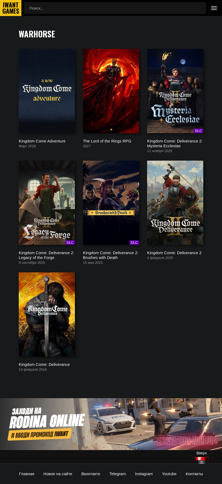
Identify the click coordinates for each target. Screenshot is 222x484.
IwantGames (10, 8)
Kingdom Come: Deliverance (44, 364)
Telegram (117, 473)
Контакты (194, 473)
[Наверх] (202, 460)
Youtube (169, 473)
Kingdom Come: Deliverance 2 (174, 252)
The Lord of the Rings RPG (107, 140)
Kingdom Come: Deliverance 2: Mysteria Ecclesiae (175, 143)
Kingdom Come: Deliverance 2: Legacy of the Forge (46, 255)
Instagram (144, 473)
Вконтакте (90, 473)
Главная (26, 473)
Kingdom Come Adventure (42, 140)
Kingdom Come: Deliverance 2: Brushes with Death (111, 255)
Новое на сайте (57, 473)
